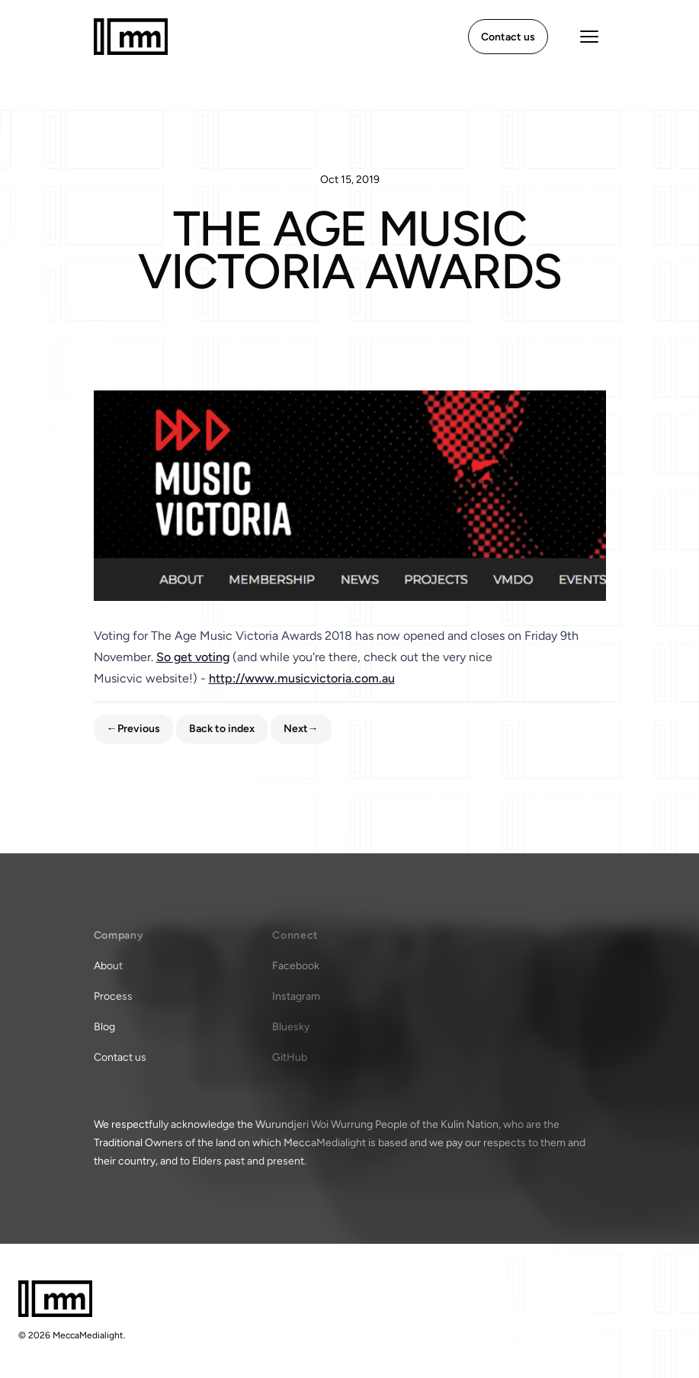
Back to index (222, 728)
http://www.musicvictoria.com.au (302, 678)
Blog (104, 1026)
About (108, 965)
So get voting (192, 657)
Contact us (120, 1057)
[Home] (131, 36)
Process (113, 996)
